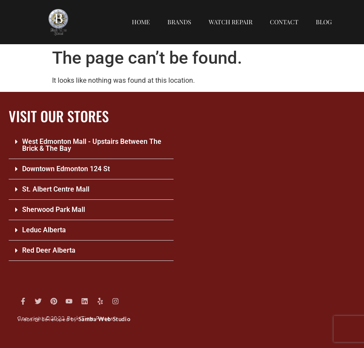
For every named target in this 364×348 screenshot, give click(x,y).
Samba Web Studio (105, 318)
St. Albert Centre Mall (55, 189)
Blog (324, 22)
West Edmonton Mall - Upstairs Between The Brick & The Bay (91, 145)
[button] (91, 145)
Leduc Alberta (44, 230)
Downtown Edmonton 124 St (66, 169)
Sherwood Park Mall (53, 209)
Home (141, 22)
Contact (284, 22)
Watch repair (231, 22)
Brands (179, 22)
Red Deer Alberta (48, 250)
